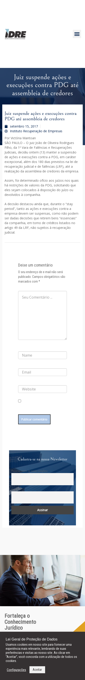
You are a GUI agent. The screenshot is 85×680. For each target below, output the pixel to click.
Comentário (26, 287)
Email (14, 489)
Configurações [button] (16, 670)
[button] (77, 34)
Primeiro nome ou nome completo (29, 470)
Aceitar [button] (37, 669)
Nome (23, 348)
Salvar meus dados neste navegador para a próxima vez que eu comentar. (41, 408)
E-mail (23, 365)
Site (20, 381)
